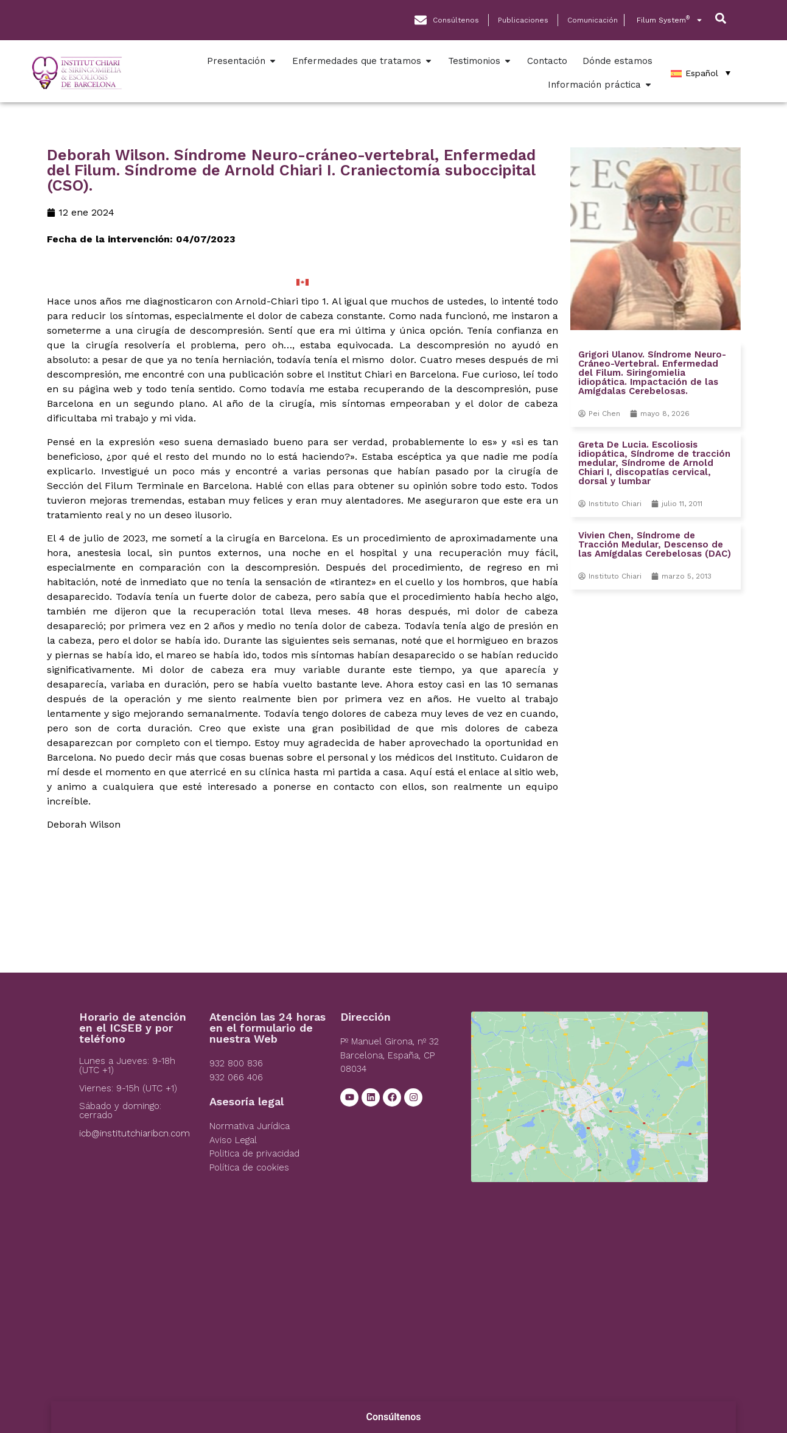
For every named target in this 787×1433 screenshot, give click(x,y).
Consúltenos (393, 1417)
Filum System (670, 20)
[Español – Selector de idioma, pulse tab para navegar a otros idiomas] (700, 72)
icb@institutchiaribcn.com (134, 1133)
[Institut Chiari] (589, 1103)
